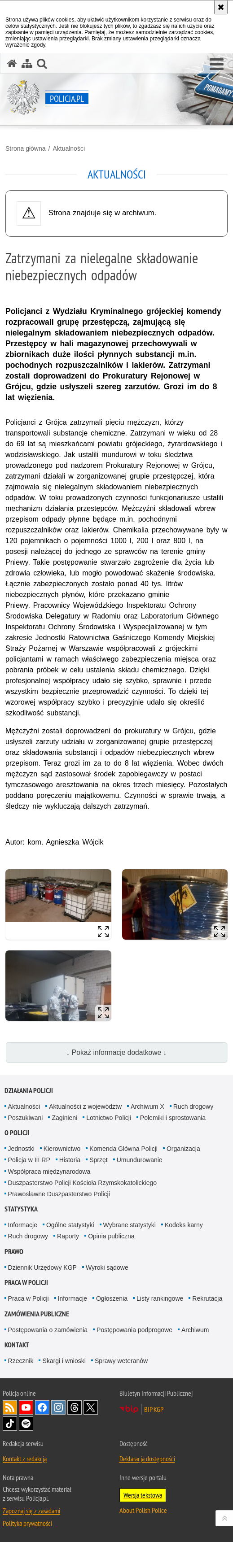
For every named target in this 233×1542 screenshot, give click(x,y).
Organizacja (183, 1148)
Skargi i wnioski (63, 1360)
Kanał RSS (10, 1407)
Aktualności (69, 148)
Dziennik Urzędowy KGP (42, 1267)
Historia (69, 1159)
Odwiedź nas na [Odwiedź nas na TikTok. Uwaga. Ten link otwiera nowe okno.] (10, 1423)
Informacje (22, 1224)
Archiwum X (147, 1106)
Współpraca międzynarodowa (49, 1171)
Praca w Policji (26, 1282)
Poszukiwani (25, 1117)
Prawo (13, 1251)
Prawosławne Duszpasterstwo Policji (59, 1194)
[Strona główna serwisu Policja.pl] (12, 63)
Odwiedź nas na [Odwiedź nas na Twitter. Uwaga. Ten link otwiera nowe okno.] (91, 1407)
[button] (217, 64)
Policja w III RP (29, 1159)
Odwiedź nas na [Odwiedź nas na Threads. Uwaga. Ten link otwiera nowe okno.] (74, 1407)
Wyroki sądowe (107, 1267)
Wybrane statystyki (129, 1224)
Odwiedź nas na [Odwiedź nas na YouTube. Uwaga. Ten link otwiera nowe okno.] (26, 1407)
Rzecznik (21, 1360)
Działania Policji (28, 1090)
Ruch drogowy (193, 1106)
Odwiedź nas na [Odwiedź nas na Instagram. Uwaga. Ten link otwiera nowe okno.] (58, 1407)
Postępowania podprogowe (134, 1329)
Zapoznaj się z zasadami (31, 1510)
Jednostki (21, 1148)
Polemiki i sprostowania (173, 1117)
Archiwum (195, 1329)
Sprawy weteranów (121, 1360)
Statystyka (21, 1209)
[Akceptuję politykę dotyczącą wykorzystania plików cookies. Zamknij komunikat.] (221, 7)
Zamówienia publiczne (36, 1314)
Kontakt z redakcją (25, 1458)
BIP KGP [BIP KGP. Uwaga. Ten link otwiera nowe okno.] (153, 1409)
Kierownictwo (62, 1148)
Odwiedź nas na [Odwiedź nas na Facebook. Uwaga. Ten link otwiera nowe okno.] (42, 1407)
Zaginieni (64, 1117)
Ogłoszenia (111, 1298)
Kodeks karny (184, 1224)
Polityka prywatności (27, 1523)
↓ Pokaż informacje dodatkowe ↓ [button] (116, 1052)
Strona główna (25, 148)
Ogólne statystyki (70, 1224)
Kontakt (16, 1345)
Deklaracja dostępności (147, 1458)
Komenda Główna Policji (123, 1148)
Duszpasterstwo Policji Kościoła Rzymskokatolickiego (82, 1182)
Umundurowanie (140, 1159)
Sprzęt (98, 1159)
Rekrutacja (207, 1298)
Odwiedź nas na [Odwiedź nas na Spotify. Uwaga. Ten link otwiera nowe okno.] (26, 1423)
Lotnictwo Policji (108, 1117)
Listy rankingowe (159, 1298)
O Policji (17, 1132)
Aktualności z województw (85, 1106)
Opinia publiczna (111, 1236)
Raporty (68, 1236)
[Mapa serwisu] (27, 63)
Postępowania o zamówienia (48, 1329)
